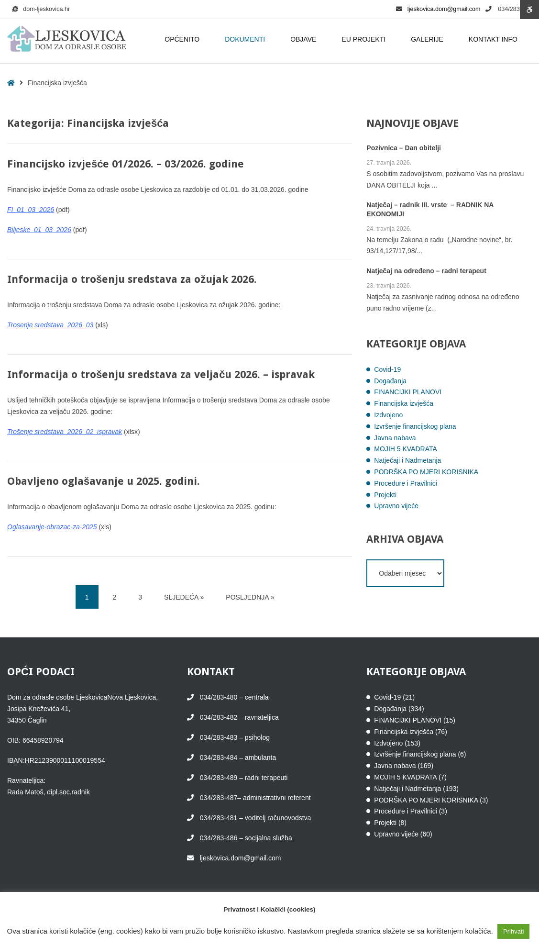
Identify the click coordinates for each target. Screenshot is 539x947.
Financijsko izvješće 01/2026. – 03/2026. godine (125, 164)
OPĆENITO (183, 39)
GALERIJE (428, 39)
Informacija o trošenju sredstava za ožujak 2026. (132, 279)
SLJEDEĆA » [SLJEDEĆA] (184, 597)
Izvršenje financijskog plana (415, 426)
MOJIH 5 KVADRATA (405, 449)
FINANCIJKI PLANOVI (407, 392)
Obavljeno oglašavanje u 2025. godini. (103, 481)
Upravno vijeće (396, 506)
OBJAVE (304, 39)
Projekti (385, 495)
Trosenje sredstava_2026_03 (50, 325)
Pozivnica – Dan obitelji (403, 148)
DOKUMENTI (246, 39)
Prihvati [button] (513, 931)
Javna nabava (395, 438)
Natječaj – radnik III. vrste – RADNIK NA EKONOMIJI (430, 209)
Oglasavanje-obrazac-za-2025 (52, 527)
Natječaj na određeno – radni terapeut (426, 271)
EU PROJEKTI (364, 39)
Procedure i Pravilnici (405, 483)
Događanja (390, 381)
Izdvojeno (388, 415)
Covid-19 (387, 369)
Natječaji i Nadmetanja (407, 460)
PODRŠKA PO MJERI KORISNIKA (426, 472)
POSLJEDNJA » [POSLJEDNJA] (250, 597)
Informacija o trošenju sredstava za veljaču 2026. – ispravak (161, 374)
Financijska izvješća (403, 403)
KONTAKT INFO (494, 39)
